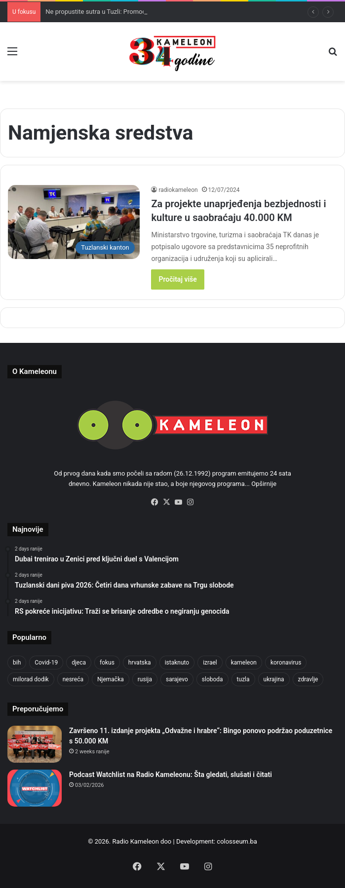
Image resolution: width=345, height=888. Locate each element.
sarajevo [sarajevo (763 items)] (177, 679)
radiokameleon (177, 189)
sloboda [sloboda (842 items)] (212, 679)
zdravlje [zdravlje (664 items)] (308, 679)
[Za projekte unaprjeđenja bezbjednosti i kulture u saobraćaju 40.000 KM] (74, 222)
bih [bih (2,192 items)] (17, 662)
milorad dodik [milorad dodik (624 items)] (31, 679)
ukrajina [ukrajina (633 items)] (274, 679)
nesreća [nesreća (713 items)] (73, 679)
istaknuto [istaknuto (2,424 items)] (177, 662)
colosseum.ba (237, 841)
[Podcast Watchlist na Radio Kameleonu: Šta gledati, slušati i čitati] (34, 788)
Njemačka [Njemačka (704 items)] (110, 679)
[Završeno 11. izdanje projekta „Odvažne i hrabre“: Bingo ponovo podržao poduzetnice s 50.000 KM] (34, 744)
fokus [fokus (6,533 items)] (107, 662)
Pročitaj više (177, 279)
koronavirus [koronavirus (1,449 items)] (285, 662)
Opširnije (263, 483)
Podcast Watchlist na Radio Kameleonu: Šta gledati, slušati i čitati (170, 774)
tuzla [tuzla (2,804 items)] (243, 679)
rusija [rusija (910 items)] (145, 679)
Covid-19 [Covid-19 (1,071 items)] (46, 662)
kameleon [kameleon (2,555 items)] (244, 662)
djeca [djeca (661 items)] (79, 662)
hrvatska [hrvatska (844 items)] (139, 662)
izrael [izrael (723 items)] (210, 662)
